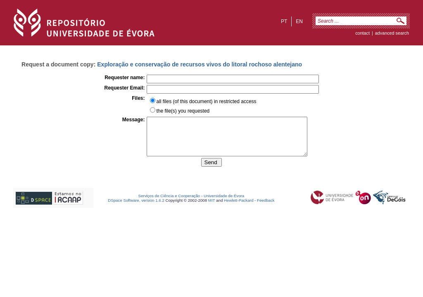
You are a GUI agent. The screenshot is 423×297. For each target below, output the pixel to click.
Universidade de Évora (224, 203)
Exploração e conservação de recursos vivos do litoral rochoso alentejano (199, 64)
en (299, 21)
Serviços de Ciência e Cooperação (169, 203)
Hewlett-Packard (238, 207)
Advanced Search (392, 33)
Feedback (266, 207)
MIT (211, 207)
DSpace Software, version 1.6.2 (136, 207)
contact (362, 33)
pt (284, 21)
